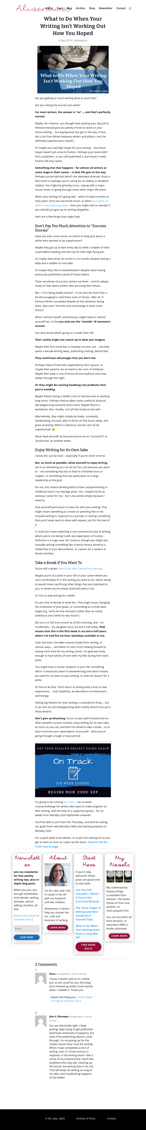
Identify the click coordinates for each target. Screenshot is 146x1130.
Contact (121, 8)
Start (60, 8)
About (49, 8)
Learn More (57, 927)
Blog (69, 8)
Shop (92, 8)
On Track (69, 802)
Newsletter (105, 8)
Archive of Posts (86, 1118)
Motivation (80, 40)
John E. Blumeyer (59, 1016)
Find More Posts (88, 946)
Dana (52, 973)
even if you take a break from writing (80, 568)
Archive (80, 8)
